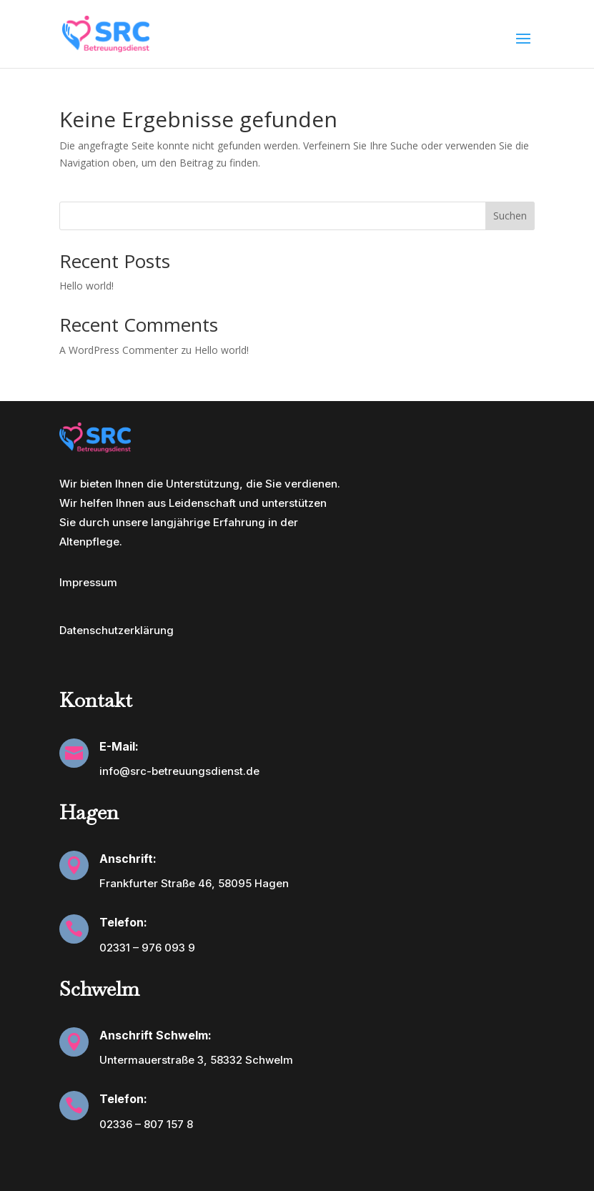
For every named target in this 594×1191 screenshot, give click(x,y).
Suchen (510, 215)
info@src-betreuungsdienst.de (179, 771)
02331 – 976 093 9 (147, 947)
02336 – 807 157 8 (146, 1124)
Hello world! (86, 285)
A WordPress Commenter (118, 350)
